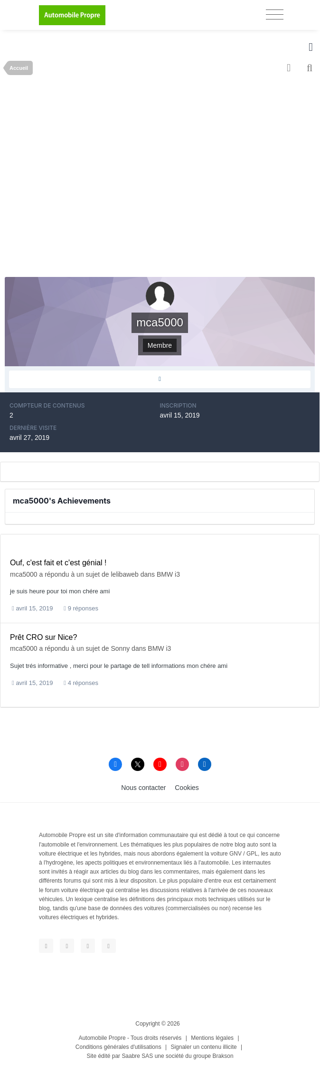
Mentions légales (212, 1038)
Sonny (120, 648)
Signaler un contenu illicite (203, 1047)
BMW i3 (168, 574)
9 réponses (81, 608)
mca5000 (24, 574)
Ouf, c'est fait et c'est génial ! (58, 563)
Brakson (223, 1056)
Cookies (187, 787)
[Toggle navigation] (274, 14)
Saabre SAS (137, 1056)
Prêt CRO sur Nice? (43, 637)
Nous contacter (143, 787)
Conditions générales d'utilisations (118, 1047)
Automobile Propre (101, 1038)
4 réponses (81, 682)
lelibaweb (125, 574)
